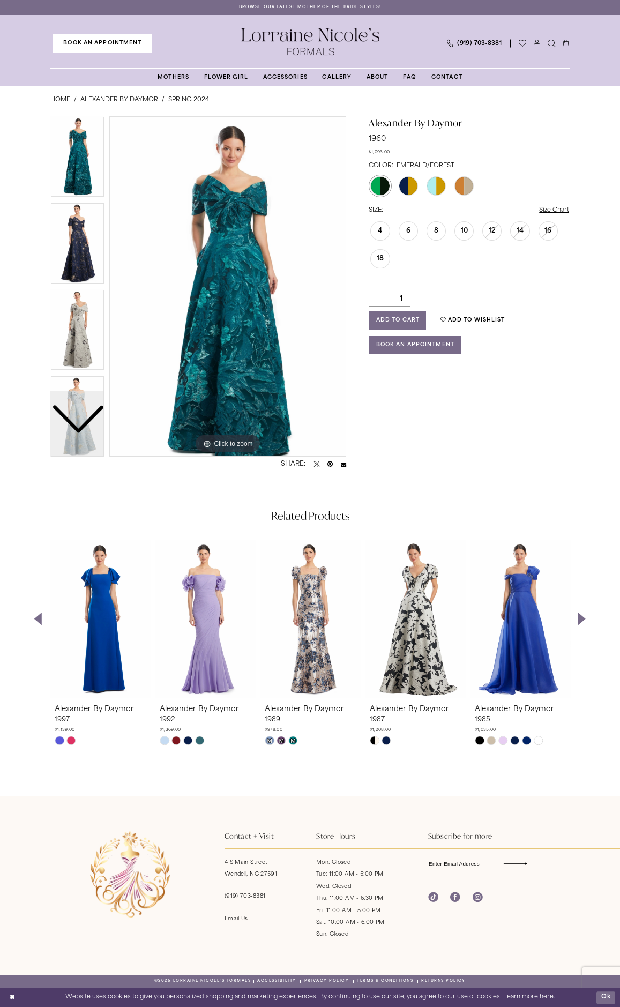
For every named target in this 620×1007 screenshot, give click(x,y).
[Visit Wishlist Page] (523, 44)
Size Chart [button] (554, 210)
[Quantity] (389, 299)
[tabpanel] (228, 287)
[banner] (310, 42)
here (547, 997)
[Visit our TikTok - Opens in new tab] (433, 897)
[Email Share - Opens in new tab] (343, 464)
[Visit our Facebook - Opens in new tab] (455, 897)
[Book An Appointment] (103, 43)
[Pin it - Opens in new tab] (330, 464)
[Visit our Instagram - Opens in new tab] (478, 897)
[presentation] (101, 619)
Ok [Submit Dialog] (606, 997)
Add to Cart (398, 320)
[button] (537, 44)
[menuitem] (103, 43)
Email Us (236, 918)
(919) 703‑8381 (245, 896)
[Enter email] (478, 863)
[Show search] (551, 44)
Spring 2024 (188, 100)
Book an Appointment (415, 344)
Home (60, 100)
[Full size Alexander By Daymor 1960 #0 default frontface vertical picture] (228, 287)
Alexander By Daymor (119, 100)
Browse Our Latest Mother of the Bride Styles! (310, 7)
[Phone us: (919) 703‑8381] (474, 44)
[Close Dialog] (12, 997)
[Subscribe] (522, 863)
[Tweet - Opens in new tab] (316, 464)
